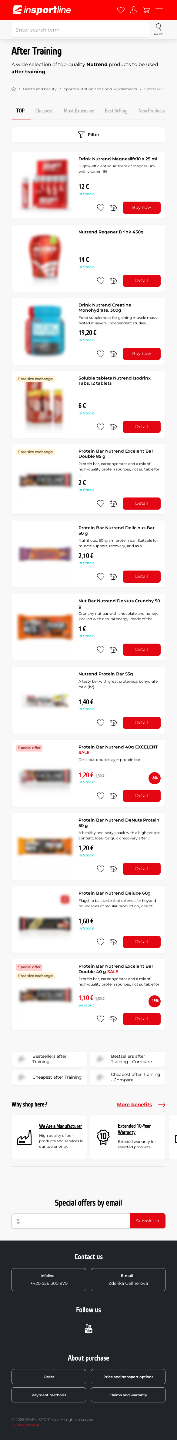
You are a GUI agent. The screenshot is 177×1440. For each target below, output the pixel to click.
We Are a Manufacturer (60, 1126)
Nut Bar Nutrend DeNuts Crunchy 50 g (119, 603)
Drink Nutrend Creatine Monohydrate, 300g (104, 307)
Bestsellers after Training (41, 1059)
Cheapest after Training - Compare (127, 1077)
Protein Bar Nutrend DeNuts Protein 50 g (118, 822)
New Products (152, 110)
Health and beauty (40, 89)
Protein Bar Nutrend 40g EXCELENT (118, 749)
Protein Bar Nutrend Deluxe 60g (114, 893)
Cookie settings (26, 1425)
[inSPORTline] (42, 10)
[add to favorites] (100, 208)
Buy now (141, 207)
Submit (147, 1221)
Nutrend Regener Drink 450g (111, 232)
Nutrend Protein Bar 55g (105, 674)
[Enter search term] (81, 29)
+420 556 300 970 (49, 1279)
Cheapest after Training (48, 1077)
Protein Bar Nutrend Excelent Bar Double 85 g (115, 453)
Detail (141, 280)
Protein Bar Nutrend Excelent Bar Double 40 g (115, 968)
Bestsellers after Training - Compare (123, 1059)
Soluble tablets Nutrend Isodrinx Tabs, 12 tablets (114, 380)
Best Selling (116, 110)
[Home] (14, 89)
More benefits (141, 1104)
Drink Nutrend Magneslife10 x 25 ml (117, 159)
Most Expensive (79, 110)
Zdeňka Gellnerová (128, 1279)
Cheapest (44, 110)
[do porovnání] (113, 208)
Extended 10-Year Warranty (134, 1129)
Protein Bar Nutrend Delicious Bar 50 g (116, 530)
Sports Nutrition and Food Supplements (100, 89)
